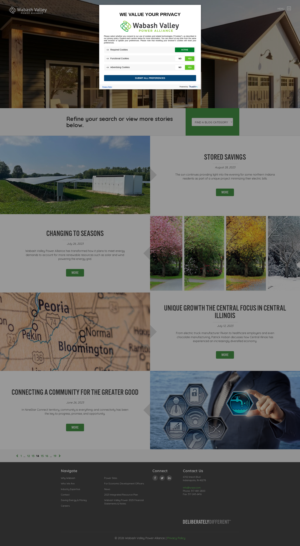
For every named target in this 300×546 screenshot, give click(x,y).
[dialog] (150, 47)
